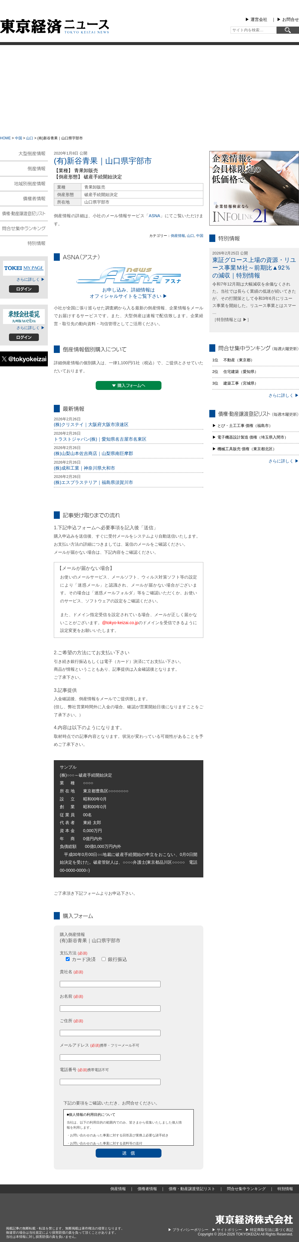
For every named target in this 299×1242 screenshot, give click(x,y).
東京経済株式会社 (254, 1219)
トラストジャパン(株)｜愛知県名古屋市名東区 (100, 439)
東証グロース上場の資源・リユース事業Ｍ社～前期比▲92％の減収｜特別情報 (254, 268)
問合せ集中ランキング (24, 227)
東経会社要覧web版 (24, 316)
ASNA (154, 215)
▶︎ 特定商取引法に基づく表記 (269, 1230)
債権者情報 (24, 198)
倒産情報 (178, 236)
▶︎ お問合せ (288, 19)
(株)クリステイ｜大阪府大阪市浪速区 (91, 424)
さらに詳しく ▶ (30, 279)
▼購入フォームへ (128, 385)
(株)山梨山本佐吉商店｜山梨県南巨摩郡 (93, 453)
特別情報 (24, 242)
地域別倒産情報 (24, 183)
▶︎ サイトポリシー (227, 1230)
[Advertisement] (149, 90)
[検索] (288, 30)
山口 (29, 138)
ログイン (24, 289)
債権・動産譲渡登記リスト (24, 213)
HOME (5, 138)
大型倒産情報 (24, 156)
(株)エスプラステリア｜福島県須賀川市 (93, 482)
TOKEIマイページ (24, 268)
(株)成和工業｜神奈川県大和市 (84, 467)
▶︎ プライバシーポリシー (188, 1230)
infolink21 (254, 188)
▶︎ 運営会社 (256, 19)
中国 (18, 138)
